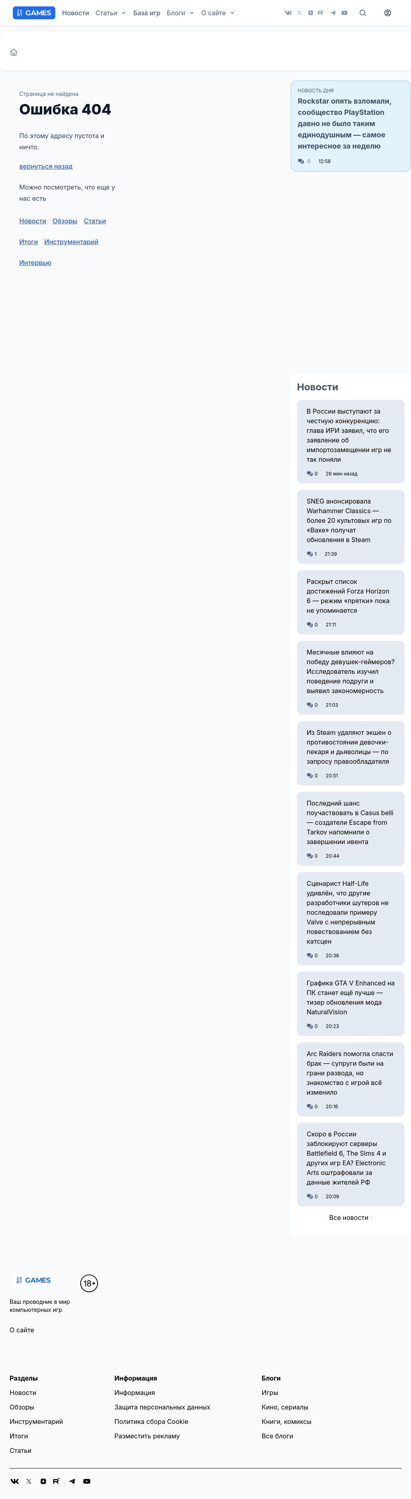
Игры (270, 1393)
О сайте (22, 1330)
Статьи (95, 221)
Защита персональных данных (162, 1407)
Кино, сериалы (285, 1407)
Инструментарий (71, 242)
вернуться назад (46, 166)
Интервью (35, 263)
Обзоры (65, 221)
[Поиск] (363, 13)
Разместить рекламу (147, 1436)
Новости (75, 13)
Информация (134, 1393)
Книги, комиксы (286, 1421)
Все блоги (277, 1436)
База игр (147, 13)
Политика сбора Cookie (151, 1421)
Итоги (28, 242)
